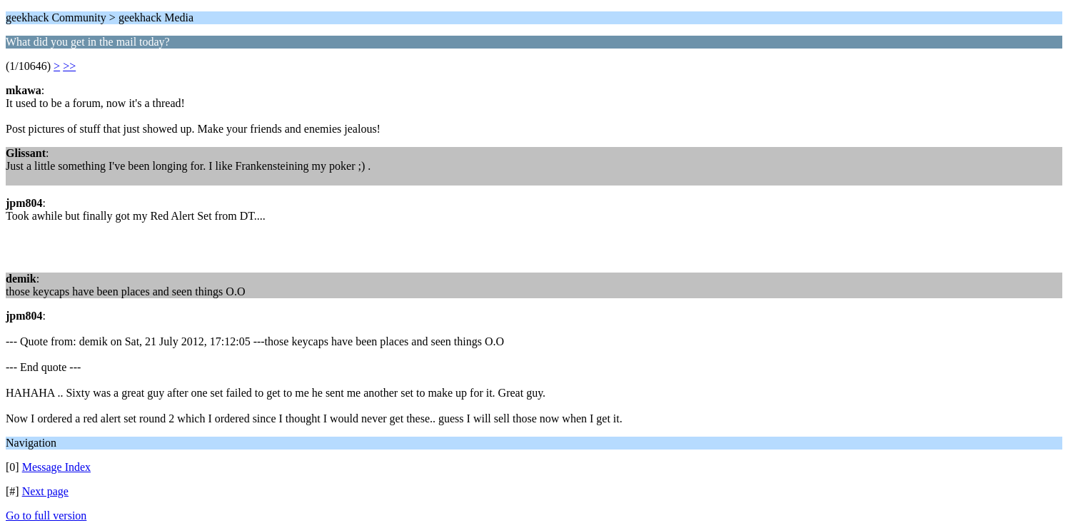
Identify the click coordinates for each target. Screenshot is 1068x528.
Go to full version (46, 515)
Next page (45, 491)
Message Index (56, 467)
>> (69, 66)
